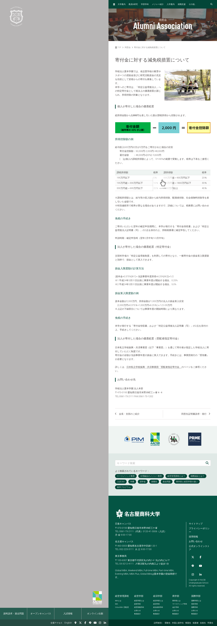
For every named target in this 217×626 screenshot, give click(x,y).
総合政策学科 (158, 599)
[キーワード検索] (159, 463)
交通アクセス (56, 623)
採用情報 (193, 536)
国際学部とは (196, 592)
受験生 (168, 623)
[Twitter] (80, 622)
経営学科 (137, 596)
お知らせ (137, 602)
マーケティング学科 (179, 596)
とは (118, 592)
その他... (192, 4)
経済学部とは (158, 592)
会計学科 (175, 599)
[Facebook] (85, 622)
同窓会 (128, 47)
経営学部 (138, 587)
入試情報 (67, 613)
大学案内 (122, 4)
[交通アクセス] (75, 622)
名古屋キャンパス (124, 541)
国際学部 (195, 587)
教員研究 (133, 4)
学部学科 (145, 4)
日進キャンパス (123, 523)
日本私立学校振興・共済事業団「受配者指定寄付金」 (154, 367)
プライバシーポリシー (199, 530)
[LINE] (90, 622)
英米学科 (194, 596)
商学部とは (176, 592)
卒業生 (210, 623)
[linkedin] (104, 622)
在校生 (203, 623)
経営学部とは (139, 592)
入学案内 (171, 4)
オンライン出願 (95, 613)
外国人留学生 (178, 623)
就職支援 (182, 4)
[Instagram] (100, 622)
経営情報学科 (139, 599)
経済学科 (156, 596)
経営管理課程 (122, 587)
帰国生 (188, 623)
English (68, 622)
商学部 (175, 587)
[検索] (207, 463)
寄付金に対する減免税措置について (149, 47)
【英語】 (122, 599)
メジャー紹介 (158, 4)
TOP (118, 47)
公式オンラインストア (199, 548)
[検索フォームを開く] (211, 4)
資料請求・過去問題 (13, 613)
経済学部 (157, 587)
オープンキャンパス (40, 613)
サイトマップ (196, 523)
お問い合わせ (196, 541)
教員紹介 (137, 605)
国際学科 (194, 599)
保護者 (196, 623)
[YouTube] (95, 622)
